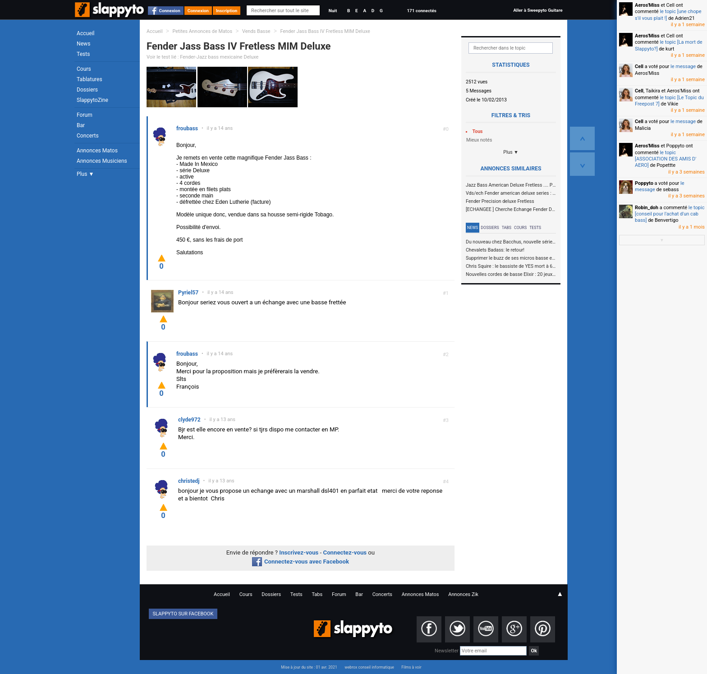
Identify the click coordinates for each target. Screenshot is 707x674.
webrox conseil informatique (369, 667)
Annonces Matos (97, 150)
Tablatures (89, 79)
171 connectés (421, 10)
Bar (81, 125)
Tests (83, 54)
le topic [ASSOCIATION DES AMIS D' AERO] (665, 159)
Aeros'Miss (647, 5)
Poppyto (644, 183)
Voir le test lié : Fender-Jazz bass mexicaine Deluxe (202, 57)
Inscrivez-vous (298, 552)
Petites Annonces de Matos (202, 31)
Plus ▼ (85, 174)
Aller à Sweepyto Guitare (537, 10)
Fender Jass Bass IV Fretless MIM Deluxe (325, 31)
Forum (84, 115)
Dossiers (87, 90)
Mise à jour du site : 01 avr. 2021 (309, 667)
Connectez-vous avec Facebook (300, 561)
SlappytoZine (92, 100)
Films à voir (411, 667)
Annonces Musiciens (102, 161)
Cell (639, 66)
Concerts (88, 136)
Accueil (86, 33)
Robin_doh (646, 208)
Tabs (506, 227)
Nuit (333, 10)
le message (683, 66)
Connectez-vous (345, 552)
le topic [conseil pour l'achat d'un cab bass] (669, 214)
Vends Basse (256, 31)
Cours (84, 69)
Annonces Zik (463, 594)
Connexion (169, 10)
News (83, 44)
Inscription (227, 10)
